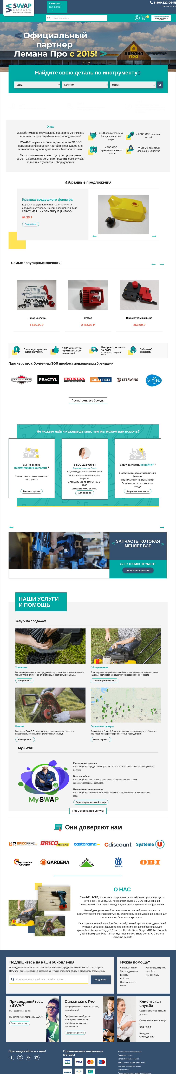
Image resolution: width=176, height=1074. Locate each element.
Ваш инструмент (31, 491)
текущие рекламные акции (129, 1066)
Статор (88, 318)
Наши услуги (25, 739)
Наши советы (123, 1069)
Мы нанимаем (152, 975)
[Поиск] (76, 18)
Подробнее (30, 224)
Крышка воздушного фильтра (47, 199)
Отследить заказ (128, 982)
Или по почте (84, 492)
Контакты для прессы (156, 967)
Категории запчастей (55, 6)
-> (154, 236)
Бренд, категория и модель (161, 18)
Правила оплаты (125, 1055)
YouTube (20, 1057)
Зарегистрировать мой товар (91, 802)
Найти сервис (100, 739)
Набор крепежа (37, 318)
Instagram (36, 1057)
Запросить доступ (19, 1023)
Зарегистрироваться (104, 680)
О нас (123, 985)
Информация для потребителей (131, 1062)
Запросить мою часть (138, 491)
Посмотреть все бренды (87, 400)
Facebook (11, 1057)
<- (94, 236)
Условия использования (128, 1059)
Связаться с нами (128, 967)
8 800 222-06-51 (163, 3)
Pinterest (28, 1057)
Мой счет (124, 978)
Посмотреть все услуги (88, 810)
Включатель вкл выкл (139, 318)
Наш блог (150, 971)
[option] (88, 555)
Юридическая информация (129, 1051)
